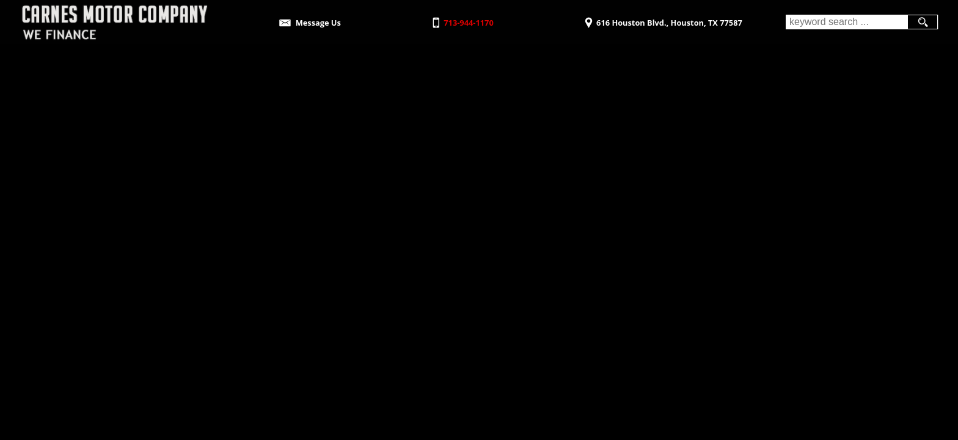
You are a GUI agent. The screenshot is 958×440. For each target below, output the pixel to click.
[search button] (922, 22)
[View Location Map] (661, 18)
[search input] (846, 22)
